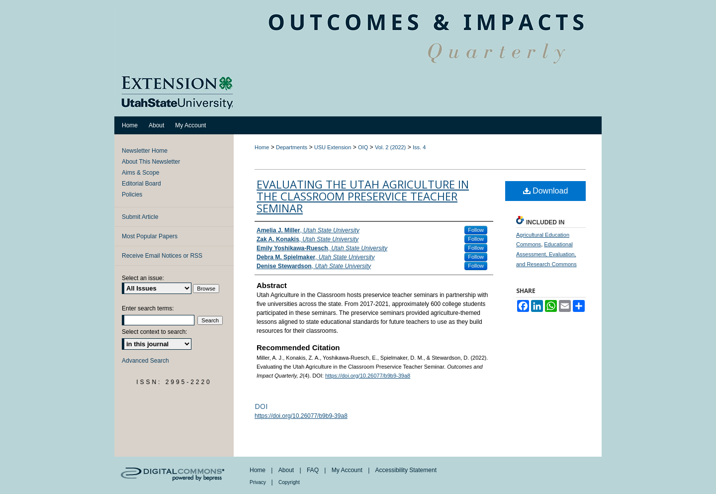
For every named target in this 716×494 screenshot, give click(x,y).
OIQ (363, 147)
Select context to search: (154, 331)
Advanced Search (145, 360)
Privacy (259, 482)
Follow (476, 230)
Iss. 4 (419, 147)
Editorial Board (141, 183)
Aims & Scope (140, 172)
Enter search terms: (148, 308)
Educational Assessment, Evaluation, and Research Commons (546, 254)
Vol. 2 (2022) (390, 147)
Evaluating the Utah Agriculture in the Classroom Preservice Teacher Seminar (363, 196)
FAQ (313, 470)
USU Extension (333, 147)
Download (545, 191)
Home (262, 147)
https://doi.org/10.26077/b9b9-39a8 (367, 376)
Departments (291, 147)
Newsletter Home (145, 150)
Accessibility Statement (406, 470)
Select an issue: (143, 278)
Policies (132, 194)
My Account (348, 470)
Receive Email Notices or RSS (162, 255)
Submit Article (140, 216)
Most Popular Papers (150, 236)
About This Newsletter (151, 161)
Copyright (289, 482)
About (287, 470)
